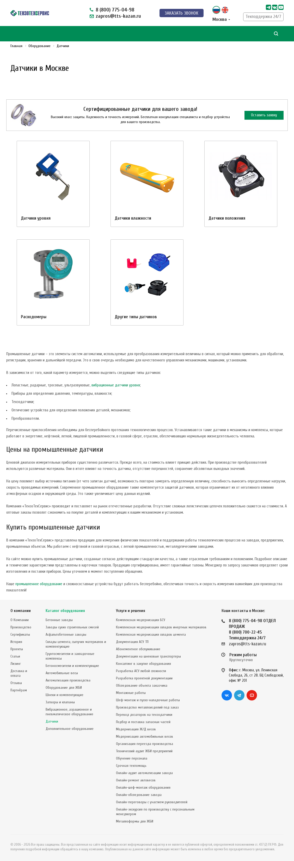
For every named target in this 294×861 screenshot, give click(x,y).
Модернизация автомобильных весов (144, 736)
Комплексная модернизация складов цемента (151, 634)
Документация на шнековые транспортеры (148, 656)
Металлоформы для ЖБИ (134, 821)
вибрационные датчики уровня (115, 385)
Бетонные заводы (59, 620)
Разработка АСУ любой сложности (141, 671)
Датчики (52, 721)
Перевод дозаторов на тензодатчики (144, 714)
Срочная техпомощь (131, 765)
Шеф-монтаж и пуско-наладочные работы (148, 700)
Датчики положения (227, 218)
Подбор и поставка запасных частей (143, 722)
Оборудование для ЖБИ (64, 687)
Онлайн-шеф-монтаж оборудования (143, 787)
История (16, 642)
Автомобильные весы (62, 673)
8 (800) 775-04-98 (115, 10)
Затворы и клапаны (60, 702)
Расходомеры (33, 316)
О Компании (19, 620)
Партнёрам (18, 690)
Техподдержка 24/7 (263, 16)
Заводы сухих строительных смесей (72, 627)
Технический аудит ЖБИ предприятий (144, 751)
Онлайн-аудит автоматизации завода (144, 773)
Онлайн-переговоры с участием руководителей (151, 802)
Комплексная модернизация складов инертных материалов (161, 627)
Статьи (15, 656)
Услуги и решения (130, 611)
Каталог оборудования (65, 611)
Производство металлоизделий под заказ (147, 707)
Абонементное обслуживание (138, 649)
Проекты (16, 649)
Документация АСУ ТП (132, 642)
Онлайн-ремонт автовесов (136, 780)
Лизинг (15, 663)
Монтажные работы (131, 693)
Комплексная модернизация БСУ (140, 620)
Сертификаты (20, 634)
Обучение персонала (131, 758)
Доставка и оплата (18, 673)
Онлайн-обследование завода (139, 795)
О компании (20, 611)
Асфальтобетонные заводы (66, 634)
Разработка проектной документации (144, 678)
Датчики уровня (36, 218)
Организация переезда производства (144, 744)
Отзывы (16, 683)
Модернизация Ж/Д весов (136, 729)
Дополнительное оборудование (70, 728)
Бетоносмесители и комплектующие (72, 666)
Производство (20, 627)
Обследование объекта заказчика (141, 685)
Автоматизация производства (68, 680)
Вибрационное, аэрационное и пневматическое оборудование (69, 711)
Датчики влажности (133, 218)
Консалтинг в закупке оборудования (143, 663)
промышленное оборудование (38, 584)
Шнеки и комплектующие (64, 695)
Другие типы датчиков (136, 316)
